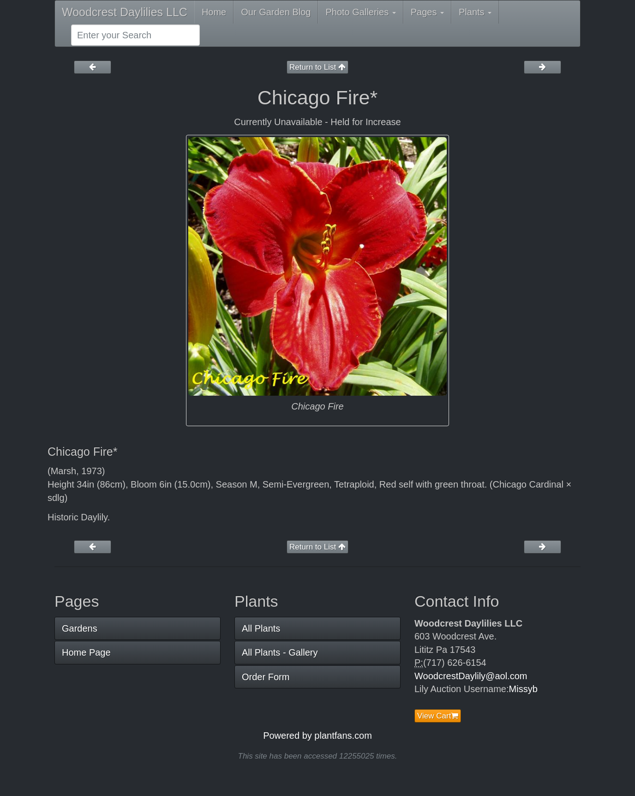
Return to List (317, 67)
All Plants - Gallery (280, 652)
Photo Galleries (360, 12)
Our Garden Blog (276, 12)
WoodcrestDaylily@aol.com (470, 676)
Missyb (523, 689)
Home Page (86, 652)
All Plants (261, 628)
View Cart (437, 716)
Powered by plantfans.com (317, 735)
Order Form (265, 677)
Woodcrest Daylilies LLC (124, 12)
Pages (427, 12)
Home (214, 12)
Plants (475, 12)
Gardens (79, 628)
